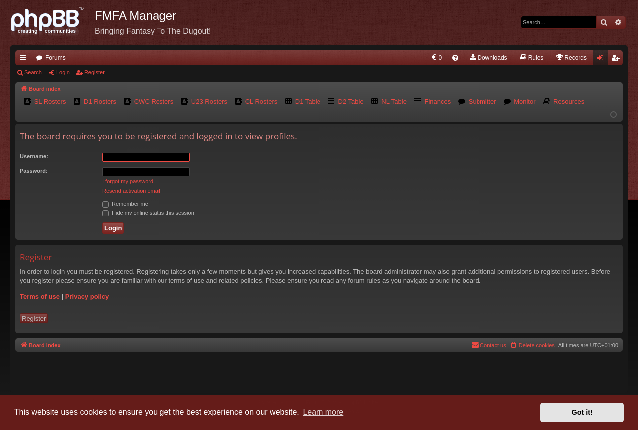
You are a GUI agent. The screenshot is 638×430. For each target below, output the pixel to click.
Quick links (24, 59)
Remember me (125, 204)
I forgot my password (127, 181)
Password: (34, 171)
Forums (55, 57)
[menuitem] (436, 57)
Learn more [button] (323, 412)
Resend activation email (131, 191)
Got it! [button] (582, 412)
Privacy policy (87, 296)
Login (63, 72)
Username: (34, 156)
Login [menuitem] (602, 59)
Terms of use (40, 296)
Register (94, 72)
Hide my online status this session (148, 212)
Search (33, 72)
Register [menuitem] (617, 59)
